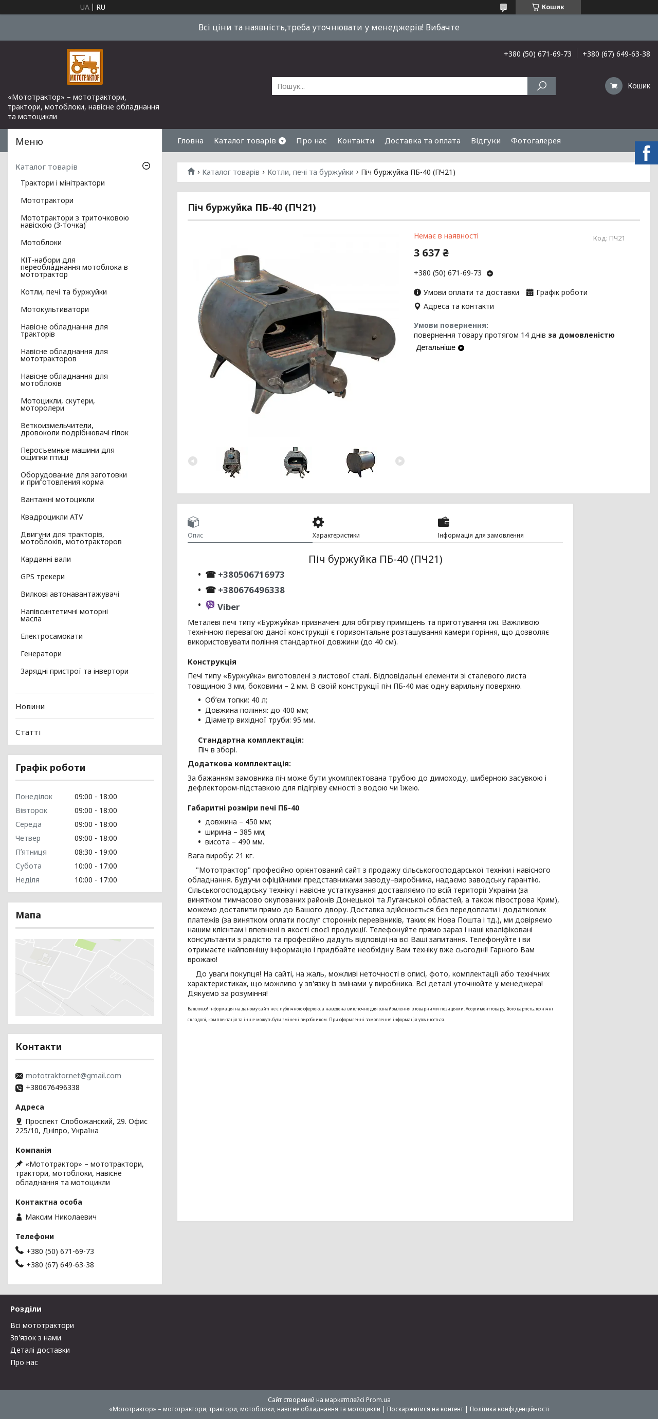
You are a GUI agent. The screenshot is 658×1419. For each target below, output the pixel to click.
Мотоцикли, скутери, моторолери (58, 405)
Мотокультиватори (55, 310)
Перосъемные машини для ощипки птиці (68, 454)
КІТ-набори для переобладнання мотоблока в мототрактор (74, 267)
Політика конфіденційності (509, 1409)
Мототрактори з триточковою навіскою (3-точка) (75, 222)
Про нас (311, 140)
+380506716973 (250, 574)
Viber (228, 607)
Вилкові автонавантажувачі (70, 595)
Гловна (190, 140)
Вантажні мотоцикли (58, 500)
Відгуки (486, 140)
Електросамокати (52, 637)
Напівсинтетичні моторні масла (64, 615)
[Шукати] (541, 86)
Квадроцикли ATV (52, 517)
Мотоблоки (41, 243)
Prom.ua (378, 1399)
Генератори (41, 654)
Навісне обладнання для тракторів (64, 331)
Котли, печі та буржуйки (310, 172)
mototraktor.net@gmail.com (73, 1075)
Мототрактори (47, 201)
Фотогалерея (536, 140)
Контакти (355, 140)
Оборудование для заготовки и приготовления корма (74, 479)
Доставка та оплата (423, 140)
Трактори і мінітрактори (63, 183)
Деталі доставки (40, 1350)
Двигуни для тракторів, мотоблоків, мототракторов (71, 538)
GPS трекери (43, 577)
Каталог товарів (245, 140)
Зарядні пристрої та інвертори (75, 672)
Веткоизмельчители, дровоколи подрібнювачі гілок (75, 429)
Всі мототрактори (42, 1325)
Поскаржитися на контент (425, 1409)
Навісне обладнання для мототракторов (64, 355)
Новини (30, 706)
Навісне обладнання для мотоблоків (64, 380)
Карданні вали (46, 560)
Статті (28, 732)
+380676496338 (251, 590)
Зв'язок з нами (35, 1337)
